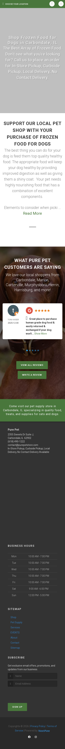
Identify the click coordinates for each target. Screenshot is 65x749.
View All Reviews (32, 365)
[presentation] (26, 693)
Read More (32, 213)
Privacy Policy (37, 726)
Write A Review (32, 375)
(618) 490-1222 (16, 441)
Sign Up (17, 707)
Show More (40, 333)
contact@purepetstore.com (23, 445)
